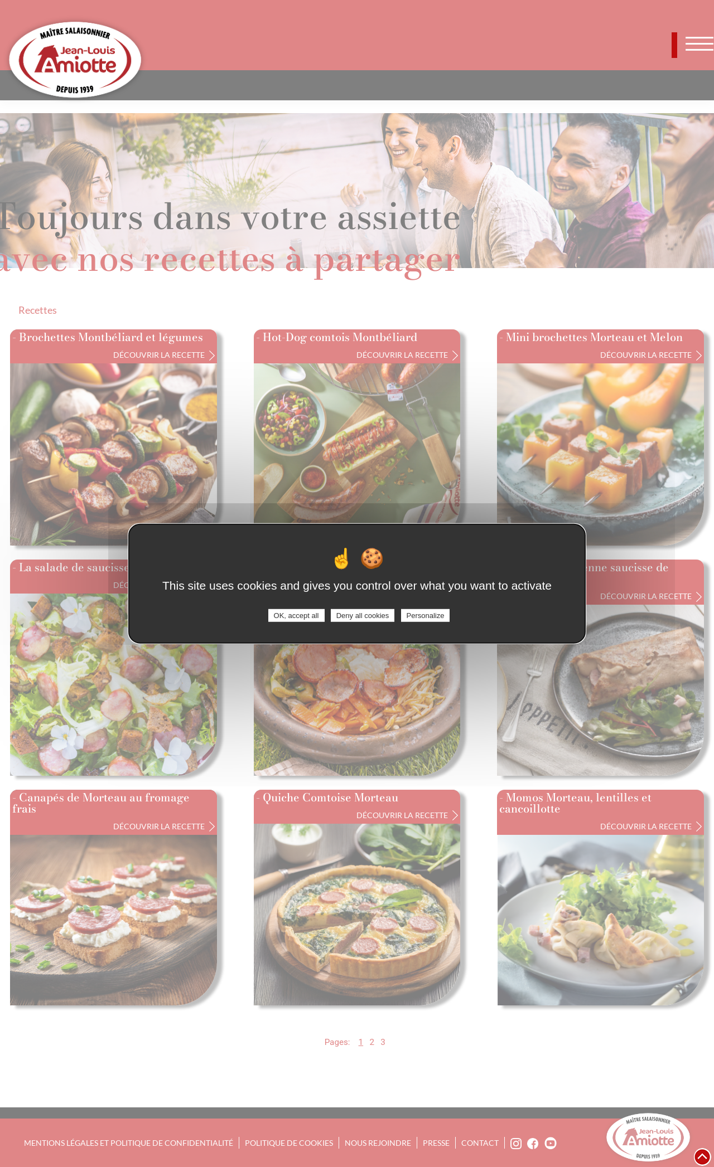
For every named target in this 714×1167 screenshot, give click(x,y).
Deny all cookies (362, 615)
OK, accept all (296, 615)
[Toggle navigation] (700, 43)
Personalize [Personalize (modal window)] (426, 615)
